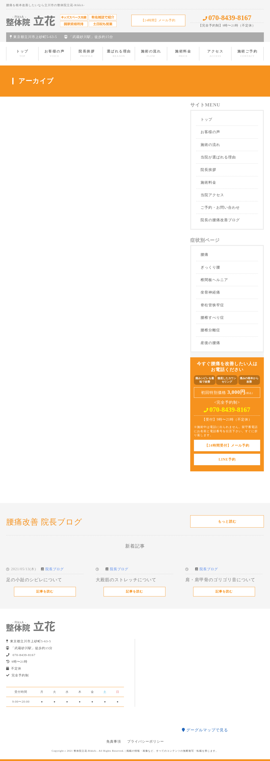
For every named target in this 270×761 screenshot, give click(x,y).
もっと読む (227, 521)
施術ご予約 (247, 53)
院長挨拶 (87, 53)
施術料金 (183, 53)
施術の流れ (151, 53)
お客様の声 (54, 53)
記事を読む (45, 591)
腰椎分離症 (210, 330)
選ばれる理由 (119, 53)
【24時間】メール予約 (158, 20)
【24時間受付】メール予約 (227, 445)
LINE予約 (226, 459)
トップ (22, 53)
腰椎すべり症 (212, 317)
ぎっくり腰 (210, 267)
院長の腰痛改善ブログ (220, 220)
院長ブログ (54, 569)
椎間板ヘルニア (214, 280)
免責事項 (113, 741)
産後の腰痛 (210, 343)
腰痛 (204, 254)
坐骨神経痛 (210, 292)
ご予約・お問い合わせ (220, 207)
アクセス (215, 53)
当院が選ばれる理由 (218, 157)
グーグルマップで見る (205, 730)
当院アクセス (212, 195)
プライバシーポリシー (145, 741)
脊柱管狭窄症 (212, 305)
